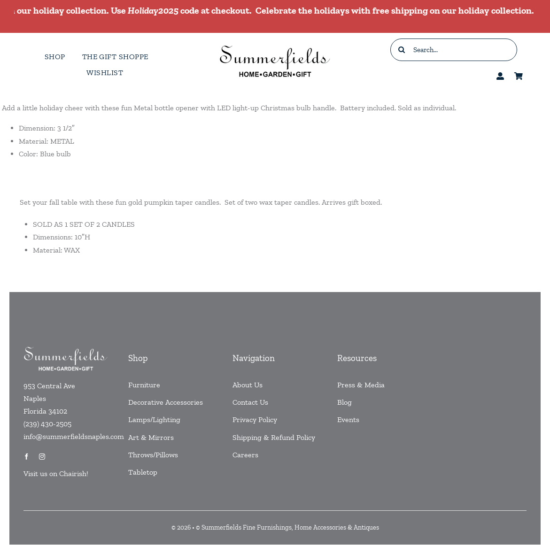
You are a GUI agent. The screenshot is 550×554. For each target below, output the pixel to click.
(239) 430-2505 (47, 423)
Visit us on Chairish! (55, 473)
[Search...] (453, 49)
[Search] (401, 49)
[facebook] (26, 457)
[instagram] (42, 457)
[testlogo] (274, 44)
